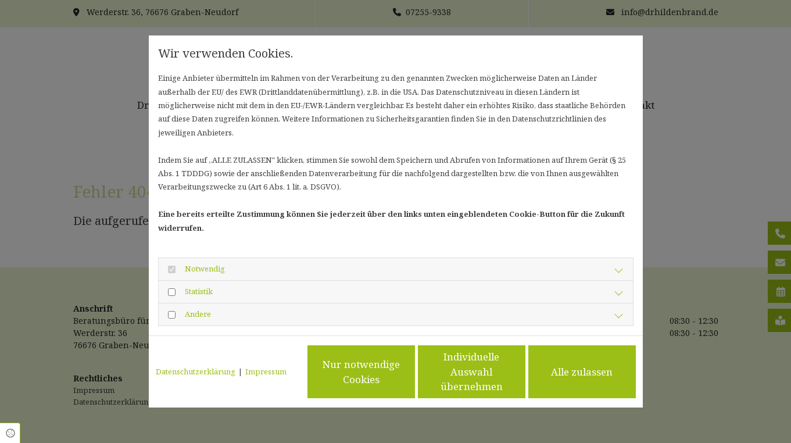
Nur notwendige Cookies (361, 372)
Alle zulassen (582, 371)
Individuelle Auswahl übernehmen (472, 371)
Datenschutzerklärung (195, 371)
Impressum (266, 371)
